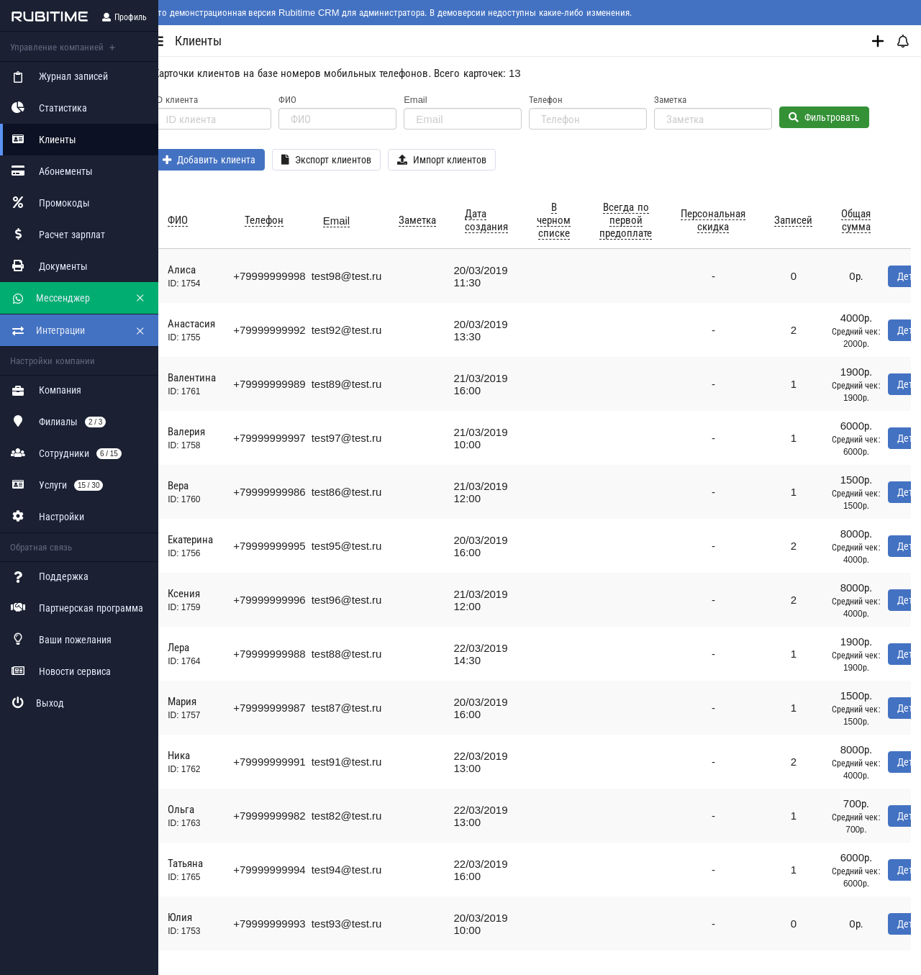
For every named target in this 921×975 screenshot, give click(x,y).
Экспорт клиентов (341, 159)
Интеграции (47, 329)
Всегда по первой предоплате (640, 220)
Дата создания (501, 219)
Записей (808, 220)
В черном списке (569, 220)
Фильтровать (839, 117)
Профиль (124, 17)
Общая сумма (871, 219)
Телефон (561, 99)
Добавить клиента (224, 159)
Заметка (685, 99)
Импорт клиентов (457, 159)
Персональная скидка (728, 219)
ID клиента (190, 99)
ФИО (303, 99)
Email (431, 99)
